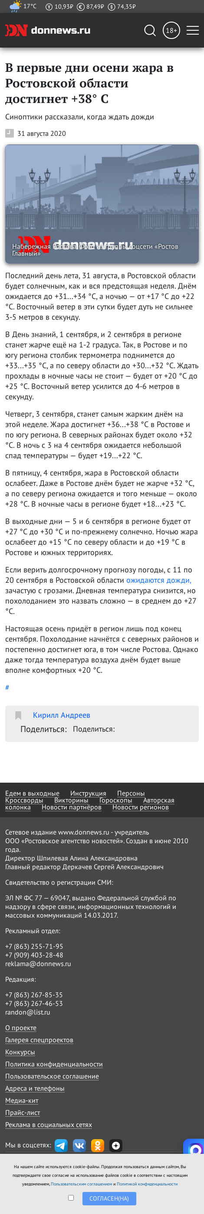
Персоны (131, 793)
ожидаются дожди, (158, 580)
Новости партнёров (72, 807)
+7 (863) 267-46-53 (34, 1003)
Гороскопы (115, 800)
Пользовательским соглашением (81, 1184)
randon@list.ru (27, 1012)
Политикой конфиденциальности (147, 1184)
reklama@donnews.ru (38, 963)
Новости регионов (140, 807)
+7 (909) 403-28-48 (34, 955)
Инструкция (88, 793)
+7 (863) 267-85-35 (34, 994)
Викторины (71, 800)
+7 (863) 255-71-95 (34, 946)
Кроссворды (24, 800)
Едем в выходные (32, 793)
